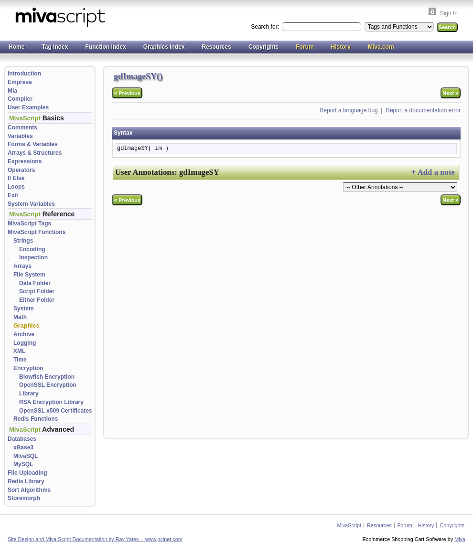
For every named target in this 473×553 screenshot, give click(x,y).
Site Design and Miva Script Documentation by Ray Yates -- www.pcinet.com (95, 539)
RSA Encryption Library (51, 402)
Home (16, 46)
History (341, 46)
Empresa (20, 82)
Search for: (265, 26)
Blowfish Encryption (47, 376)
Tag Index (55, 46)
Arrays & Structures (35, 152)
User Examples (28, 107)
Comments (22, 127)
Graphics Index (164, 46)
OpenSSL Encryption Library (47, 389)
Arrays (22, 266)
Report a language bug (349, 110)
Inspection (33, 257)
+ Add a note (433, 172)
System (23, 308)
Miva (459, 539)
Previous (127, 92)
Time (20, 359)
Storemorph (24, 498)
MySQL (23, 464)
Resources (216, 46)
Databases (22, 439)
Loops (16, 186)
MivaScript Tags (29, 223)
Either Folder (36, 300)
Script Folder (36, 291)
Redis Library (26, 481)
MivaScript (349, 525)
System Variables (31, 204)
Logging (24, 343)
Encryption (28, 368)
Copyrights (263, 46)
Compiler (20, 99)
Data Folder (35, 283)
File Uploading (27, 472)
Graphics (26, 325)
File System (29, 274)
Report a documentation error (423, 110)
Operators (21, 170)
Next (450, 92)
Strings (23, 240)
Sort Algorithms (29, 490)
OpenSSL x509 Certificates (55, 410)
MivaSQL (25, 456)
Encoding (32, 249)
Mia (12, 90)
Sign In (449, 13)
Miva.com (381, 46)
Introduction (24, 73)
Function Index (105, 46)
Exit (13, 195)
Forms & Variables (33, 144)
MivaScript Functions (36, 232)
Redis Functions (35, 418)
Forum (304, 46)
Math (20, 317)
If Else (16, 178)
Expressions (25, 161)
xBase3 (23, 447)
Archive (23, 334)
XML (19, 351)
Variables (20, 136)
